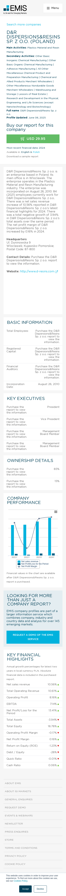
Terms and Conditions (21, 848)
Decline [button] (40, 889)
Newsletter (14, 824)
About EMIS (13, 783)
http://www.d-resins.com (39, 271)
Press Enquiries (16, 832)
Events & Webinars (19, 815)
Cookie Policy (15, 864)
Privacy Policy (15, 856)
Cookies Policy (20, 881)
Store (9, 840)
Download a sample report (22, 156)
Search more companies (24, 24)
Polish (36, 152)
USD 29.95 (33, 139)
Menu (53, 8)
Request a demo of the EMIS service (33, 637)
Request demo (15, 807)
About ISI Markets (18, 791)
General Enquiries (19, 799)
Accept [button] (25, 889)
